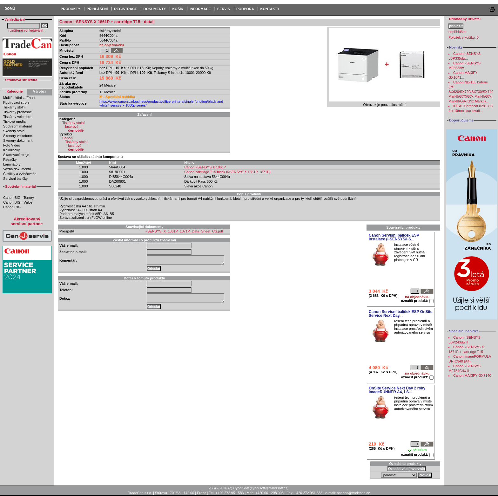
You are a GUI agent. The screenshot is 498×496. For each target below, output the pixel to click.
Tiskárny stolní (14, 107)
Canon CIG (12, 207)
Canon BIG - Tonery (18, 197)
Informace (200, 9)
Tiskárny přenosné (17, 112)
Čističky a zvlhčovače (20, 174)
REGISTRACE (125, 9)
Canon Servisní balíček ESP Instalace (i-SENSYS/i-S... (394, 237)
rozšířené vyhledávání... (27, 30)
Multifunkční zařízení (19, 98)
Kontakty (269, 9)
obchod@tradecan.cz (353, 493)
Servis (223, 9)
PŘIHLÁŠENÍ (97, 9)
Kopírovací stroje (16, 102)
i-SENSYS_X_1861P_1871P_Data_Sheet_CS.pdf (184, 231)
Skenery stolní (14, 131)
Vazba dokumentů (17, 169)
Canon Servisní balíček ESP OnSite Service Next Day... (401, 314)
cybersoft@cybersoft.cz (269, 488)
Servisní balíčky (15, 178)
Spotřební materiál (17, 126)
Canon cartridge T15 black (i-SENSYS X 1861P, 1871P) (227, 172)
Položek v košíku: (463, 37)
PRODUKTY (70, 9)
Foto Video (11, 145)
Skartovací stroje (16, 155)
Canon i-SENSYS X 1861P (205, 167)
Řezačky (10, 159)
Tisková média (14, 121)
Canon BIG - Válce (17, 202)
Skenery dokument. (18, 140)
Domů (9, 8)
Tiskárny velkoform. (18, 117)
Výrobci (39, 91)
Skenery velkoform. (18, 136)
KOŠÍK (177, 9)
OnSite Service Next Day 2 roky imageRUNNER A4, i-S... (397, 390)
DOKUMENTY (154, 9)
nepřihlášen (457, 32)
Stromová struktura (21, 80)
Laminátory (11, 164)
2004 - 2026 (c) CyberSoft (229, 488)
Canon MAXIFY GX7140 (472, 375)
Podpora (245, 9)
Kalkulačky (11, 150)
